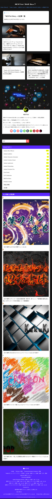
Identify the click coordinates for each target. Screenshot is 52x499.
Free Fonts (26, 172)
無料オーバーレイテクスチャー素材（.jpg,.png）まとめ (17, 485)
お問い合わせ (46, 494)
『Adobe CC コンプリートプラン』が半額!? (15, 473)
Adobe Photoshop (26, 166)
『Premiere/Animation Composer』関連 (32, 471)
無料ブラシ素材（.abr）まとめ (32, 480)
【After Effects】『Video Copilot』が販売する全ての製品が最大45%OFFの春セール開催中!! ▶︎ (24, 7)
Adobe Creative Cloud (26, 160)
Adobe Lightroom (26, 163)
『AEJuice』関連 (19, 471)
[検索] (27, 141)
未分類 (26, 188)
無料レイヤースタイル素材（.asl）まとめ (36, 481)
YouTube (27, 473)
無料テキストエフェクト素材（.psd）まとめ (16, 481)
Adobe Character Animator (26, 157)
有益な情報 (26, 185)
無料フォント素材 (34, 473)
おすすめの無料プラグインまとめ (11, 494)
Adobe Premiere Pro (26, 169)
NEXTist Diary (26, 178)
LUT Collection (26, 175)
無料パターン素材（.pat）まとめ (16, 483)
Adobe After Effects (26, 151)
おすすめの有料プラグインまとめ (27, 494)
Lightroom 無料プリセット (26, 475)
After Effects (19, 492)
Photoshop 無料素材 (25, 477)
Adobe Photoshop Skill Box (19, 480)
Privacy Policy (39, 494)
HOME (26, 469)
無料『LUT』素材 (43, 473)
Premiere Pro (26, 487)
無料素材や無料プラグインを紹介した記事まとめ (26, 490)
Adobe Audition (26, 154)
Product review (26, 182)
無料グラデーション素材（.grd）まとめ (34, 483)
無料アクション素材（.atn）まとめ (39, 485)
